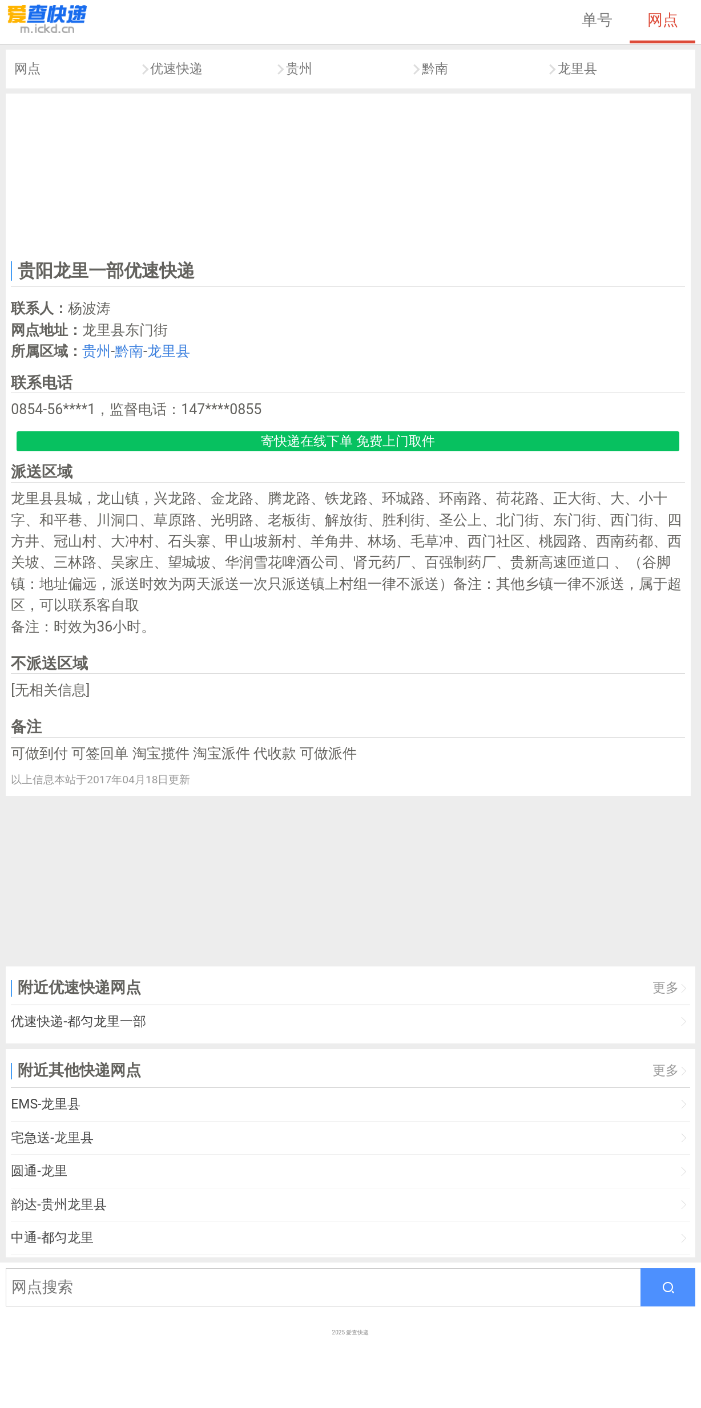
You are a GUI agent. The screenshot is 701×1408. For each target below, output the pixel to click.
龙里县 (577, 68)
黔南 (435, 68)
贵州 (299, 68)
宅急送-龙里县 (52, 1138)
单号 (597, 20)
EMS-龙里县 (45, 1104)
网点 (662, 20)
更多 (665, 988)
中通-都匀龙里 (52, 1237)
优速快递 (176, 68)
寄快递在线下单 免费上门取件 (348, 441)
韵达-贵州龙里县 (58, 1204)
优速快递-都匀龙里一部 (78, 1021)
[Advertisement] (348, 175)
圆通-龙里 (39, 1171)
